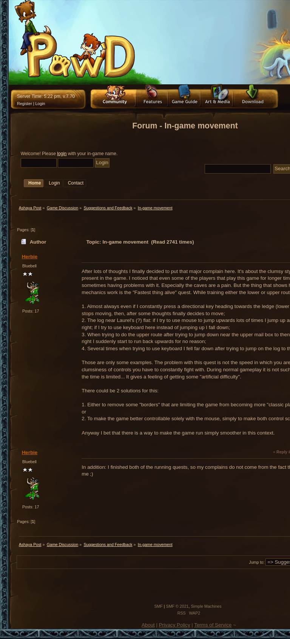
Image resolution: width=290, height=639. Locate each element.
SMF (158, 606)
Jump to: (256, 562)
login (61, 153)
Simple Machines (206, 606)
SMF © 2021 (177, 606)
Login (40, 103)
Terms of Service (212, 625)
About (148, 625)
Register (24, 103)
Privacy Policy (174, 625)
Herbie (29, 256)
